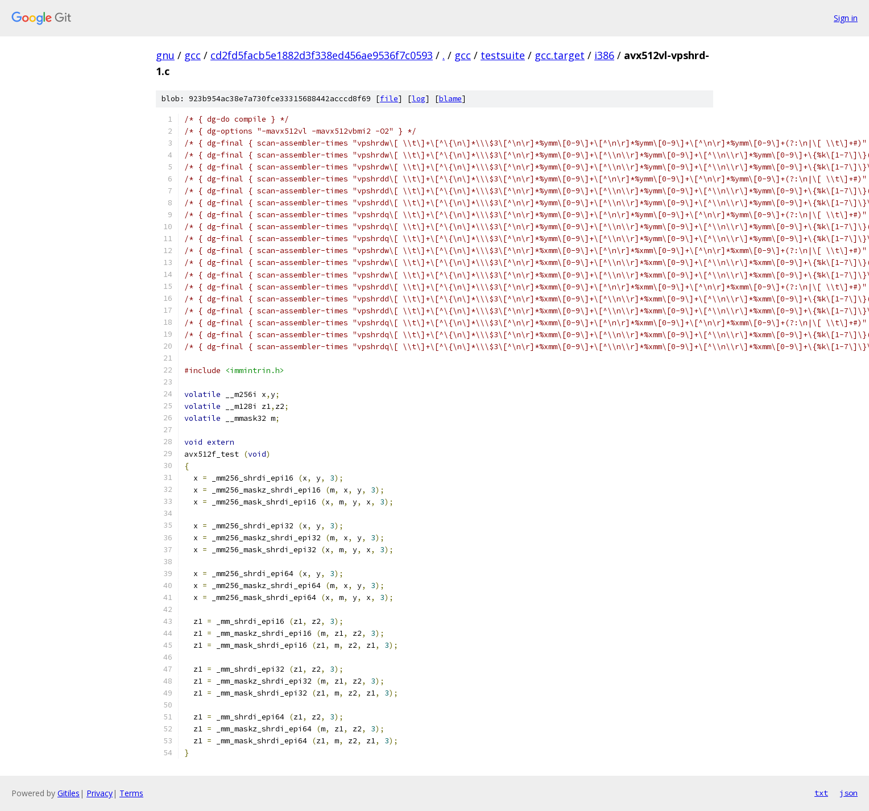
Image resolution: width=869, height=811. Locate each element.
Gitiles (68, 793)
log (418, 99)
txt (821, 793)
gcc (192, 55)
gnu (165, 55)
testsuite (503, 55)
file (389, 99)
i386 (604, 55)
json (848, 793)
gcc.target (560, 55)
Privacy (99, 793)
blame (450, 99)
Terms (131, 793)
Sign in (846, 18)
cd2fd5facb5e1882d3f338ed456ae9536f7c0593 (321, 55)
